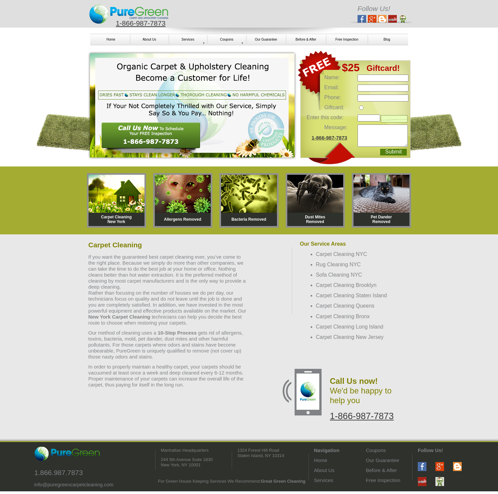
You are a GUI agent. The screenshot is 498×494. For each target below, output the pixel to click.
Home (320, 460)
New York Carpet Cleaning (119, 317)
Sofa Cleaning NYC (339, 275)
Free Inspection (383, 480)
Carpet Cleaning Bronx (343, 316)
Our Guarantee (382, 460)
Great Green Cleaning (283, 481)
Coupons (376, 450)
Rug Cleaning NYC (338, 264)
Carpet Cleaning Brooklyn (346, 285)
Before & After (381, 470)
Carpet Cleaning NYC (341, 254)
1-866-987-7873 (140, 23)
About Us (324, 470)
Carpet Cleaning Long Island (349, 327)
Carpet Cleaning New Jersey (350, 337)
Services (323, 480)
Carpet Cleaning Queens (345, 306)
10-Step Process (177, 333)
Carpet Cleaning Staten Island (351, 295)
